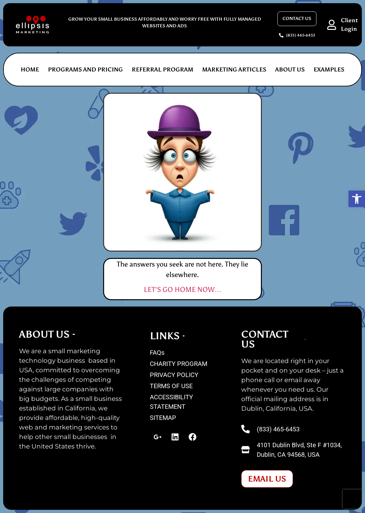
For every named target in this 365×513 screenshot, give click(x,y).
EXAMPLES (329, 69)
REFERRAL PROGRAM (162, 69)
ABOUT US (290, 69)
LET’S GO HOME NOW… (183, 289)
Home (30, 69)
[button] (356, 199)
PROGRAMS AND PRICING (85, 69)
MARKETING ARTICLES (234, 69)
